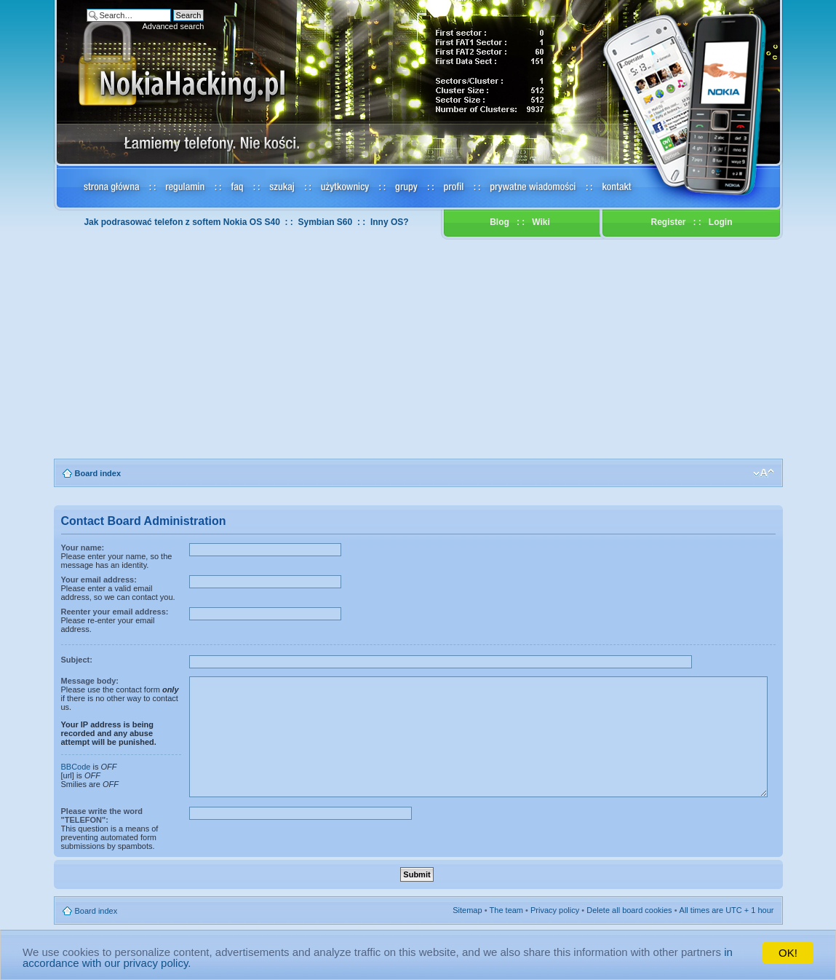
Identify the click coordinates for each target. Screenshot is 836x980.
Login (721, 222)
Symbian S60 (325, 222)
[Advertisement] (418, 349)
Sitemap (467, 910)
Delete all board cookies (629, 910)
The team (506, 910)
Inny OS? (389, 222)
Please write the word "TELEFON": (102, 815)
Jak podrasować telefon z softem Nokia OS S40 (181, 222)
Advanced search (173, 26)
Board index (98, 473)
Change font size (763, 473)
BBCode (76, 766)
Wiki (541, 222)
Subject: (76, 659)
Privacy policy (554, 910)
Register (667, 222)
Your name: (83, 547)
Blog (499, 222)
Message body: (90, 680)
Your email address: (99, 579)
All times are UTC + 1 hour (727, 910)
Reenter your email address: (115, 611)
